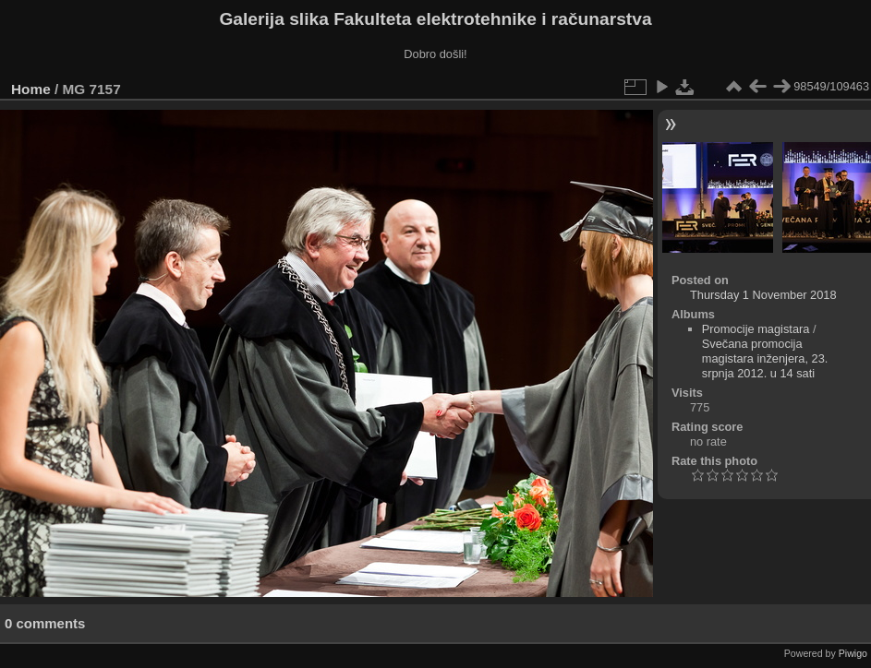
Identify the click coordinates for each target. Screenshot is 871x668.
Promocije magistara (756, 329)
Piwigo (853, 653)
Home (31, 89)
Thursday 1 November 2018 (763, 295)
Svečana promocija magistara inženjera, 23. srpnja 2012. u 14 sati (765, 358)
